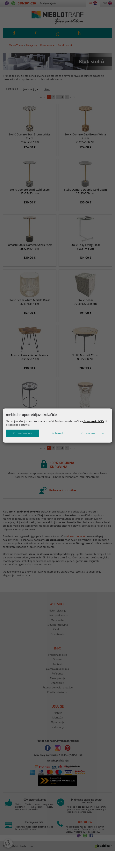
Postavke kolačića (93, 421)
